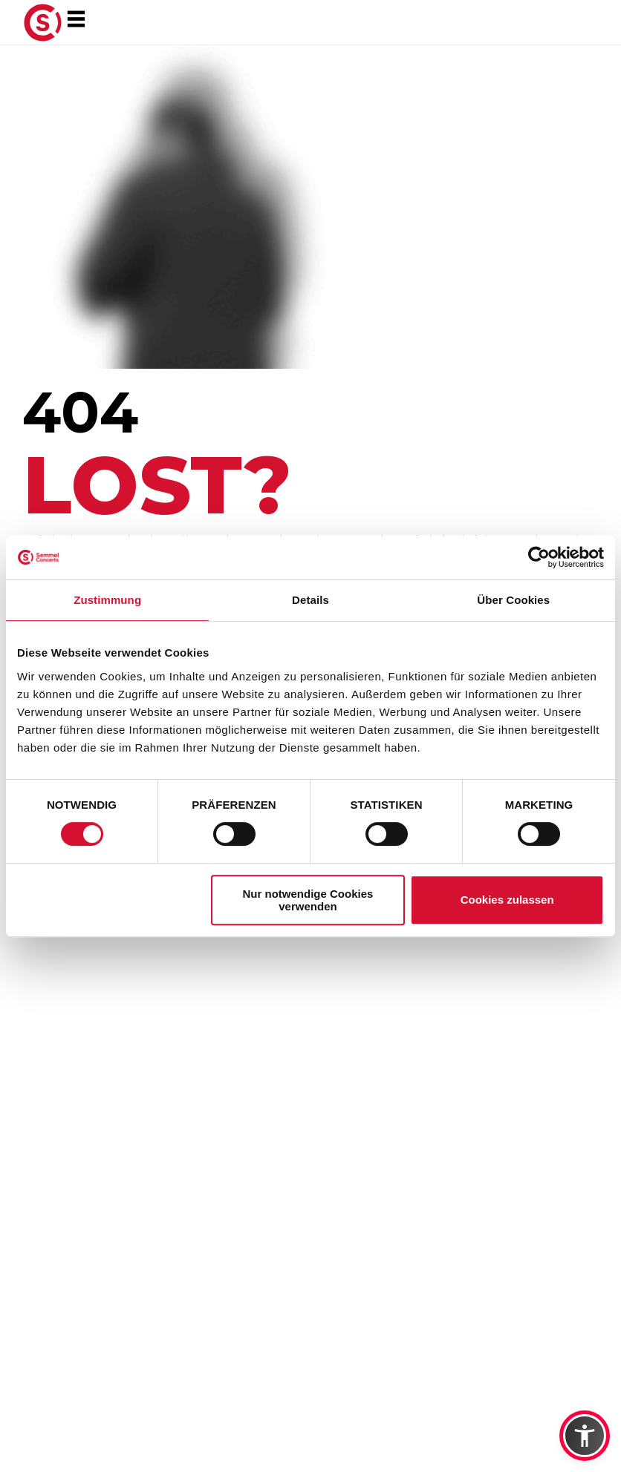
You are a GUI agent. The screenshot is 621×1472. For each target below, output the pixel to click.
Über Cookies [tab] (513, 600)
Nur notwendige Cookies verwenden (308, 900)
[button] (584, 1435)
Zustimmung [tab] (107, 600)
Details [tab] (310, 600)
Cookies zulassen (507, 899)
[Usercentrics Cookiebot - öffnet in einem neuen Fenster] (539, 557)
